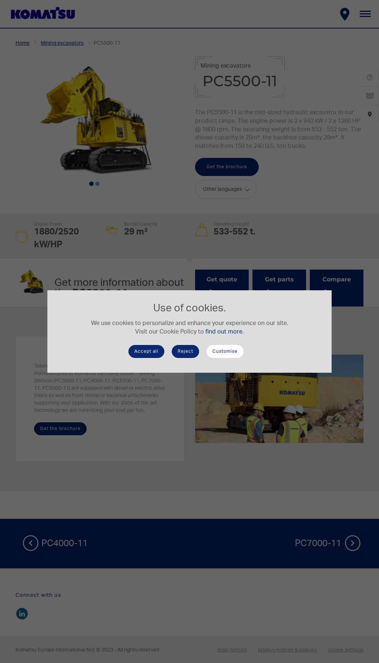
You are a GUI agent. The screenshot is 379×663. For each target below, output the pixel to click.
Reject (185, 351)
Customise (225, 351)
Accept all (146, 351)
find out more (223, 332)
